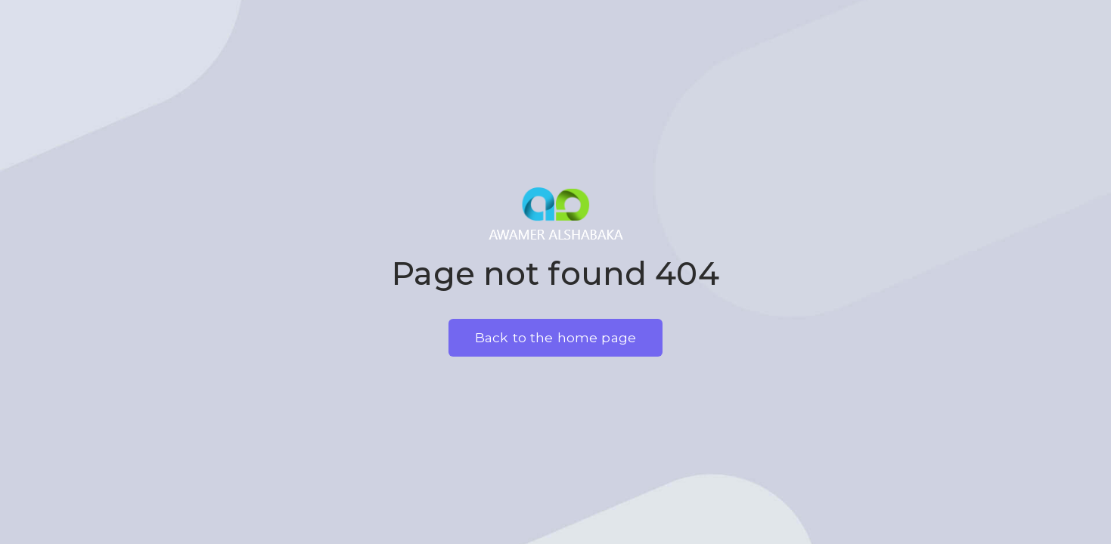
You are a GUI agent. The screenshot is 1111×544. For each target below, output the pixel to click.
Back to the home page (555, 337)
